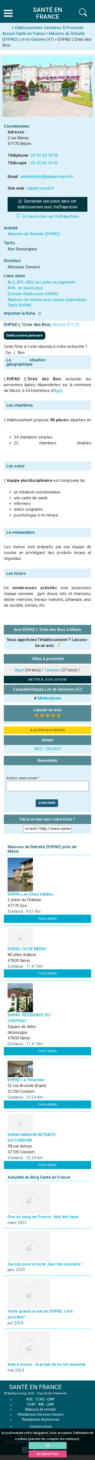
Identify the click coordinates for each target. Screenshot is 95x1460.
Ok (48, 1445)
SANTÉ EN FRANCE (35, 1387)
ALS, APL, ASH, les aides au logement (41, 282)
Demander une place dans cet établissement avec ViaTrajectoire (47, 204)
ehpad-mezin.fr (40, 188)
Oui (8, 352)
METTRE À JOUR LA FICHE (47, 679)
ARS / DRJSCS (47, 748)
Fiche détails (47, 918)
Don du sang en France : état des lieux (43, 1216)
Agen (58, 390)
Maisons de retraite (40, 1409)
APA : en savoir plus (25, 288)
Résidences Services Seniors (41, 1414)
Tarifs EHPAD (20, 305)
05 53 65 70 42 (44, 163)
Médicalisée (49, 698)
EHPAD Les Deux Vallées (30, 894)
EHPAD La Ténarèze (26, 1079)
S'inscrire (46, 803)
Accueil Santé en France (23, 33)
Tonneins (53, 670)
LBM (50, 1404)
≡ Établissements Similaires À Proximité (47, 27)
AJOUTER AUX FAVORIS (47, 730)
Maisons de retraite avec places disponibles (47, 299)
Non (21, 352)
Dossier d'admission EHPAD (33, 293)
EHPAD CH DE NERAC (27, 948)
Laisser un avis (47, 709)
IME (41, 1404)
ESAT (31, 1404)
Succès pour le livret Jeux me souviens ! (45, 1264)
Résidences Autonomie (40, 1419)
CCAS (40, 1399)
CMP (51, 1399)
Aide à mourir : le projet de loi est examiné (46, 1364)
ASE (29, 1399)
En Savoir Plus (47, 1454)
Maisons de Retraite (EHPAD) (34, 233)
